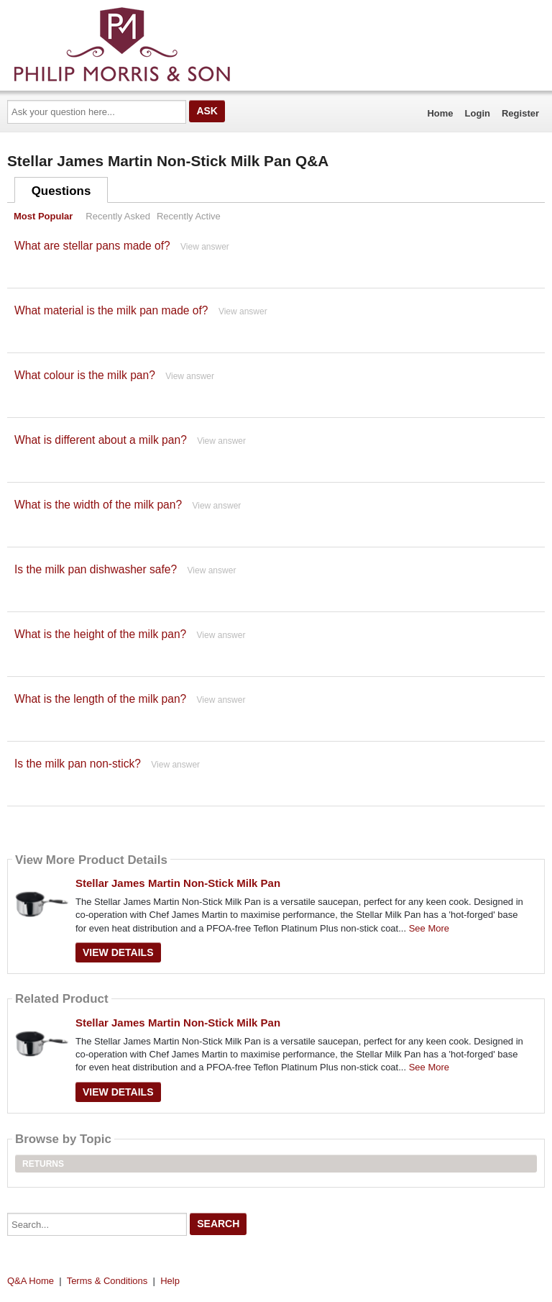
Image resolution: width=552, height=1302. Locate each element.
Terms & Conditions (107, 1280)
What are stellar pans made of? (92, 246)
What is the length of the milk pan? (100, 699)
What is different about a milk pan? (100, 440)
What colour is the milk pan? (84, 375)
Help (170, 1280)
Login (477, 113)
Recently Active (189, 216)
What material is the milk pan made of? (111, 310)
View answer (204, 247)
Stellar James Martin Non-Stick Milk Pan (177, 883)
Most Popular (43, 216)
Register (520, 113)
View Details (118, 952)
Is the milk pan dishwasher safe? (95, 569)
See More (429, 928)
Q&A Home (30, 1280)
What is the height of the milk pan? (100, 634)
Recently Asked (118, 216)
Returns (43, 1164)
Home (440, 113)
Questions (61, 191)
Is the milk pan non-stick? (77, 763)
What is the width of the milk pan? (98, 505)
